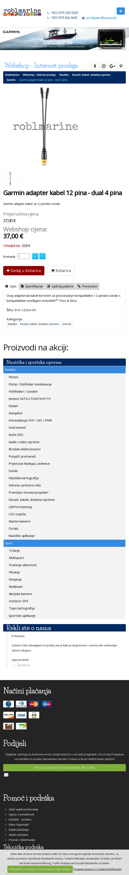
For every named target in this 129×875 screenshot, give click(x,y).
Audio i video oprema (23, 442)
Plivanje (14, 572)
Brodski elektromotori (24, 449)
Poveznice (87, 286)
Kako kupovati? (17, 824)
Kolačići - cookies (18, 819)
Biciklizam (15, 586)
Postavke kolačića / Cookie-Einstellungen (97, 869)
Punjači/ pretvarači (22, 456)
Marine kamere (19, 521)
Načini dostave (16, 835)
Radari (13, 406)
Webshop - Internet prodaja (39, 74)
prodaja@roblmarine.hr (101, 18)
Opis (10, 286)
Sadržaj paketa (60, 286)
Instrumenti (17, 427)
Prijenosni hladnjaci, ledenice (29, 463)
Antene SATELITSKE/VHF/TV (29, 398)
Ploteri (13, 377)
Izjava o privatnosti (19, 814)
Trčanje (14, 550)
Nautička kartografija (23, 478)
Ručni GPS (15, 435)
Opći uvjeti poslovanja (21, 809)
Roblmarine (12, 74)
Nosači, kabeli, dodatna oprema (91, 74)
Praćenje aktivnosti (22, 565)
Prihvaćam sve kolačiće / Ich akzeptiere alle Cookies (64, 767)
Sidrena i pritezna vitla (24, 485)
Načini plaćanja (17, 830)
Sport (8, 543)
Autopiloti (15, 413)
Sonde (13, 471)
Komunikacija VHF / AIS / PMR (30, 420)
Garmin (11, 79)
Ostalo (13, 528)
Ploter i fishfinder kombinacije (30, 384)
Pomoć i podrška (28, 797)
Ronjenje (15, 579)
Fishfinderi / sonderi (23, 391)
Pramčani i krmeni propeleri (28, 492)
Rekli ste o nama (28, 628)
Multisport (16, 558)
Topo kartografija (21, 608)
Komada (9, 256)
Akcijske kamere (20, 594)
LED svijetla (17, 514)
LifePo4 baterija (20, 507)
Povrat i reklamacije (20, 840)
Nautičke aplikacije (21, 535)
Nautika (64, 74)
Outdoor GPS (18, 601)
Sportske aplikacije (22, 615)
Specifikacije (32, 286)
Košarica (61, 270)
